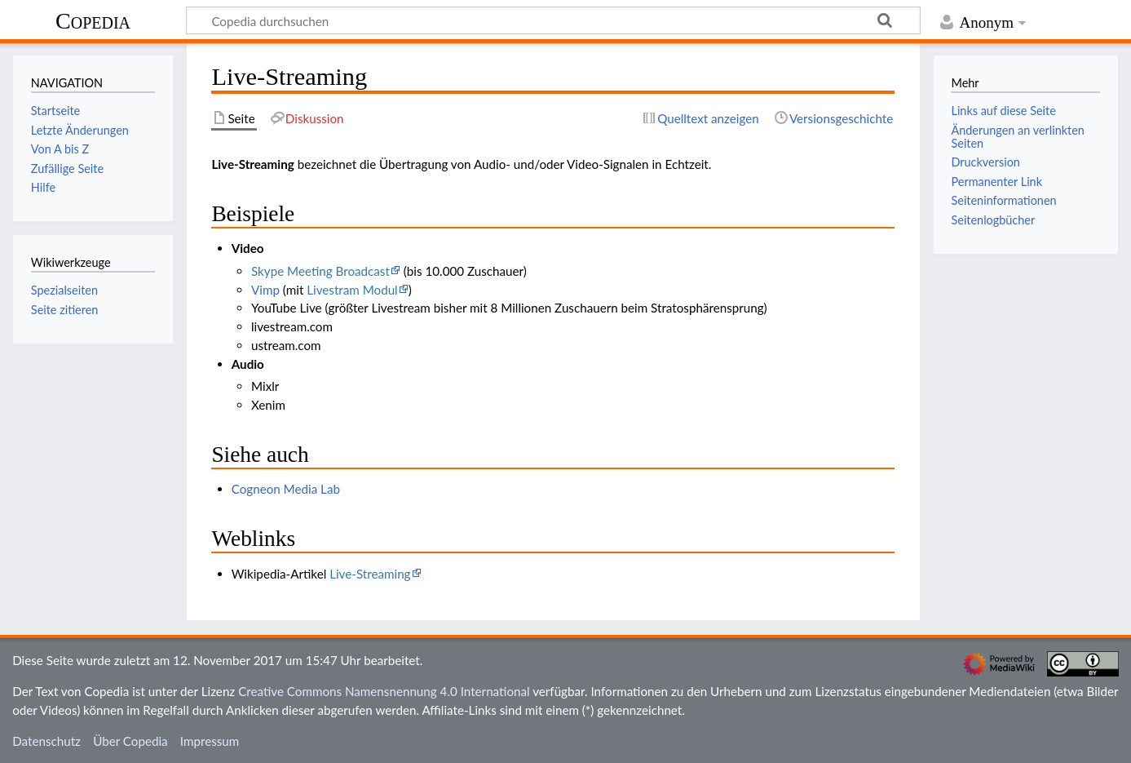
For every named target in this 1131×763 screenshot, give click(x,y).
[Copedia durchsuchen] (553, 20)
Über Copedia (130, 741)
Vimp (265, 289)
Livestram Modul (352, 289)
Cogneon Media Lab (286, 488)
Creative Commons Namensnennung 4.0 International (384, 691)
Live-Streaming (369, 573)
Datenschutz (46, 741)
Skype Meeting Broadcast (320, 271)
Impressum (210, 741)
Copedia (92, 20)
